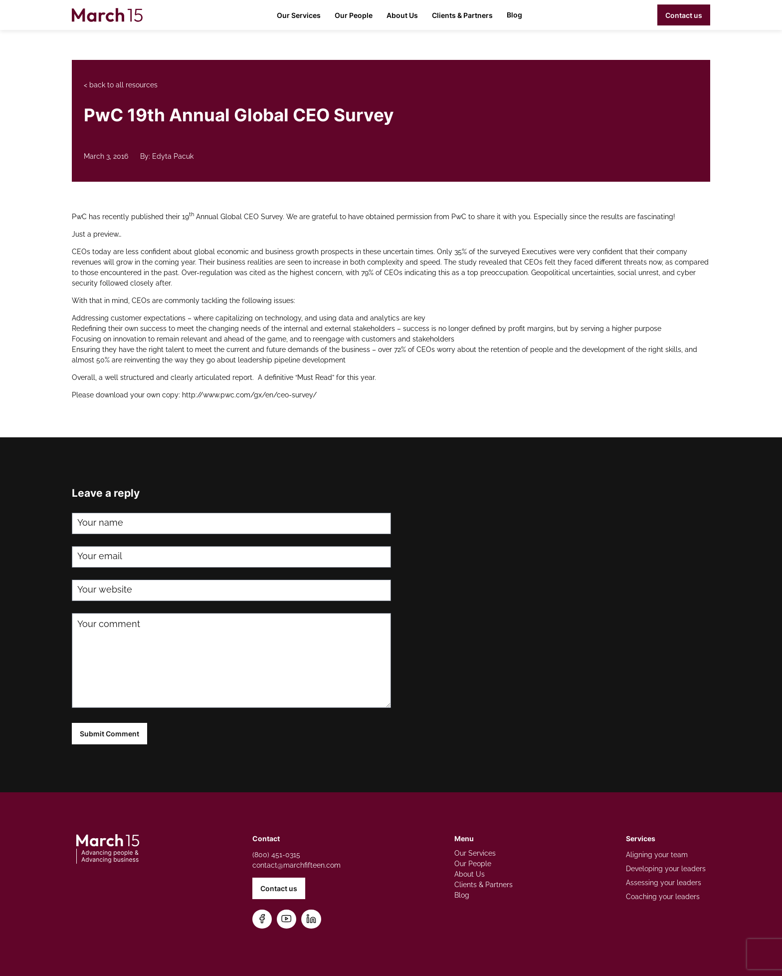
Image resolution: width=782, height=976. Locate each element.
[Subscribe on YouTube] (286, 919)
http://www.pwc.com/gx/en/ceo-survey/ (249, 395)
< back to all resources (121, 85)
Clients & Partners (462, 15)
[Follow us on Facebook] (262, 919)
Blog (514, 14)
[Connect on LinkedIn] (311, 919)
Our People (354, 15)
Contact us (683, 15)
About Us (402, 15)
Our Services (299, 15)
